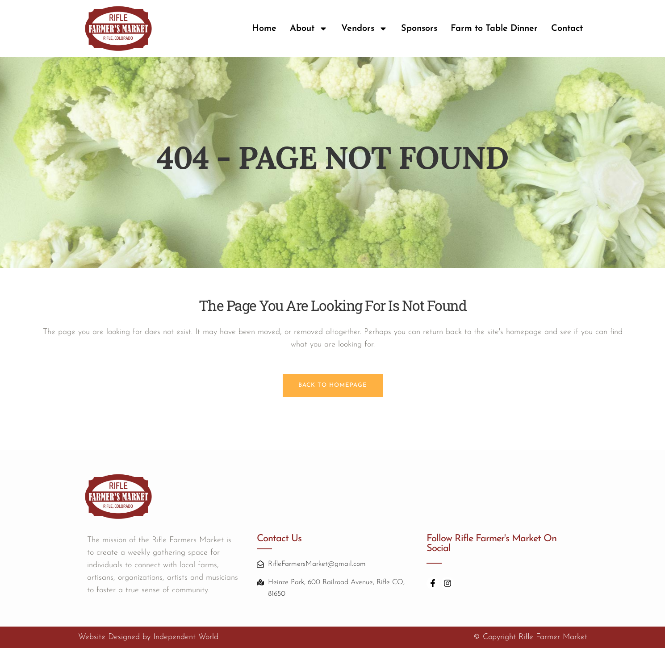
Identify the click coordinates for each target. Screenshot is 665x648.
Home (264, 28)
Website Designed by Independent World (148, 637)
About (309, 28)
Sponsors (419, 28)
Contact (567, 28)
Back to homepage (332, 385)
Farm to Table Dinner (494, 28)
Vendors (364, 28)
